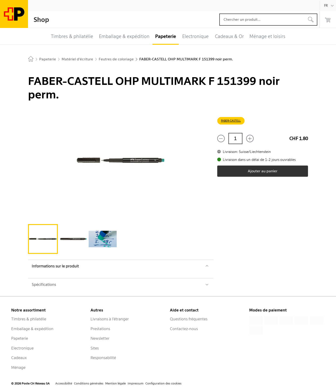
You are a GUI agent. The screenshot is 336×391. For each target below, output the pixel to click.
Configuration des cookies (163, 383)
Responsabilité (103, 357)
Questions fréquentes (188, 319)
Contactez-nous (184, 328)
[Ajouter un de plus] (250, 138)
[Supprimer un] (221, 138)
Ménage (18, 367)
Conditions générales (88, 383)
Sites (95, 348)
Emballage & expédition (32, 328)
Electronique (22, 348)
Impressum (136, 383)
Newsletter (100, 338)
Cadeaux (19, 357)
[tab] (43, 239)
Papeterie (19, 338)
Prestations (100, 328)
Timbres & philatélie (28, 319)
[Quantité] (235, 138)
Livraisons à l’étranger (110, 319)
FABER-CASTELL (231, 120)
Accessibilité (63, 383)
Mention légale (115, 383)
